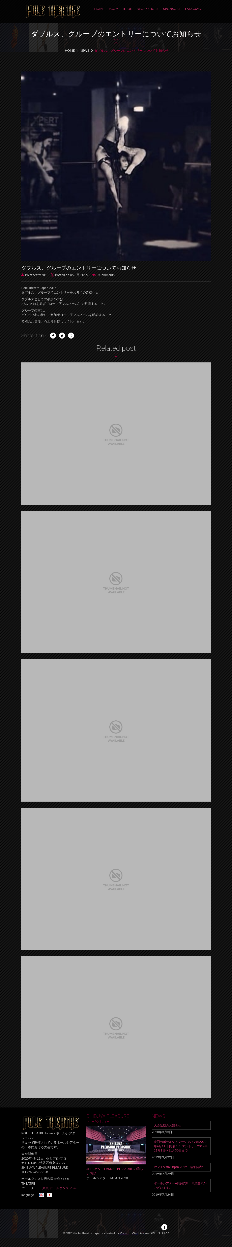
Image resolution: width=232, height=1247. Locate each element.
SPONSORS (171, 8)
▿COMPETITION (121, 8)
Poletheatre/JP (33, 275)
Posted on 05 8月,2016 (69, 275)
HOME (99, 8)
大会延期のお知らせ (168, 1125)
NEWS (84, 50)
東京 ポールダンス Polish (60, 1188)
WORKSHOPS (147, 8)
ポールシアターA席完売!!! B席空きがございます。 (180, 1187)
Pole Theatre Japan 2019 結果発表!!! (180, 1168)
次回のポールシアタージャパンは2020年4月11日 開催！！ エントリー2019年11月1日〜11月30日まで (180, 1146)
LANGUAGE (194, 8)
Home (70, 50)
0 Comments (103, 275)
